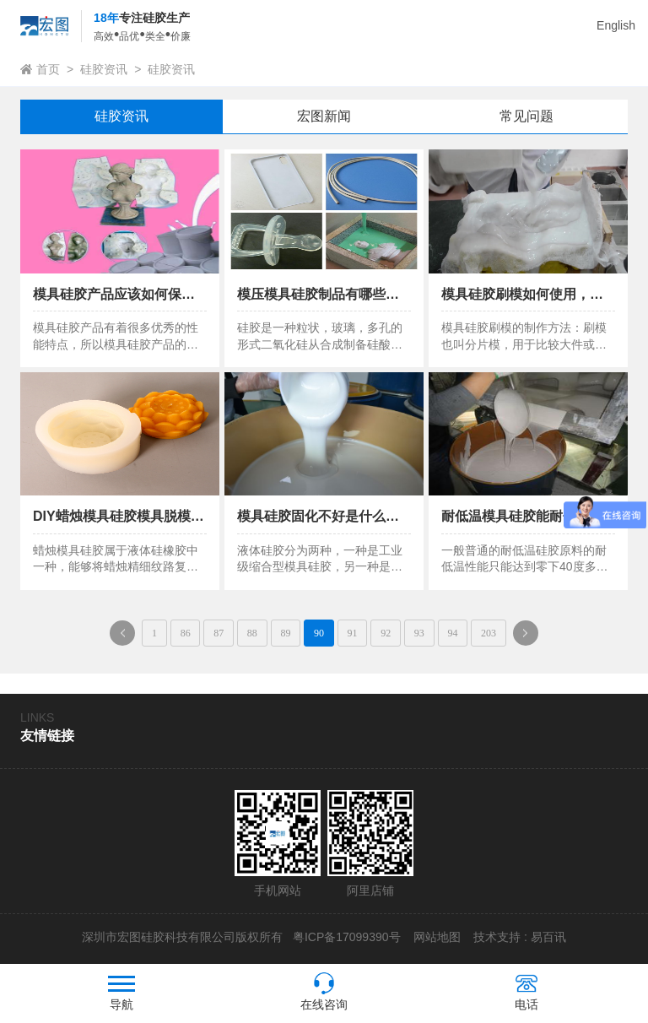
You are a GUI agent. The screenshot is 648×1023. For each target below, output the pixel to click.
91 (353, 633)
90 (319, 633)
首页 (48, 69)
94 (452, 633)
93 (419, 633)
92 (386, 633)
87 (218, 633)
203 (488, 633)
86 (186, 633)
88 (252, 633)
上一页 (127, 636)
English (616, 25)
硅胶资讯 (103, 69)
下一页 (530, 636)
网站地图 (437, 937)
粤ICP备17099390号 (345, 937)
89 (285, 633)
